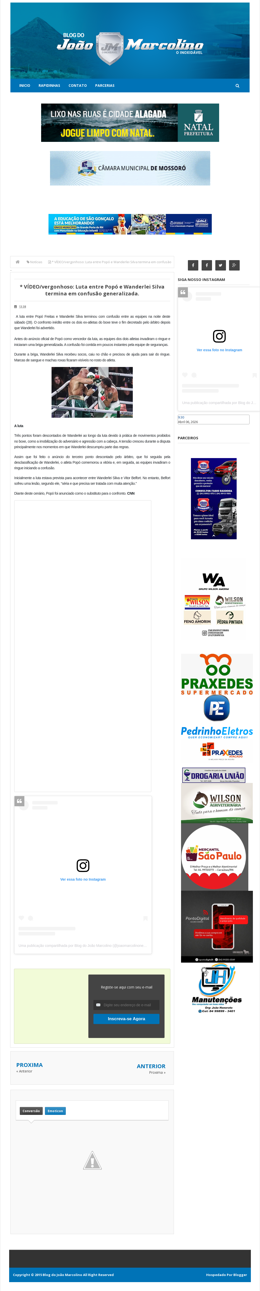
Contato (78, 85)
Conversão (31, 1111)
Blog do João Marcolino (62, 1274)
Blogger (240, 1274)
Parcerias (105, 85)
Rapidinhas (49, 85)
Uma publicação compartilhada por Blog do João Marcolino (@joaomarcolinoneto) (83, 946)
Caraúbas (185, 427)
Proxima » (157, 1072)
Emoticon (55, 1111)
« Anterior (24, 1071)
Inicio (24, 85)
